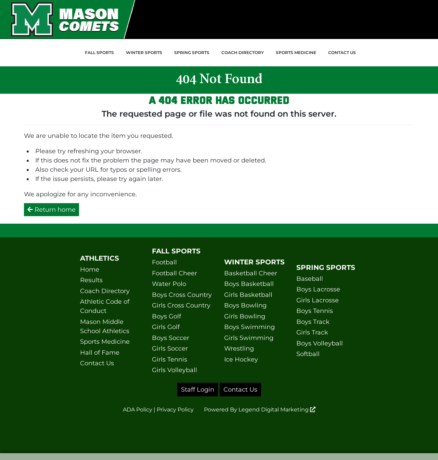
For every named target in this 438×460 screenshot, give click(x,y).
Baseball (309, 278)
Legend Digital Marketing (277, 409)
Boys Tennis (314, 311)
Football (164, 262)
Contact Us (342, 52)
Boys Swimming (249, 327)
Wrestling (239, 348)
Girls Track (312, 332)
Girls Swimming (248, 338)
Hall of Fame (99, 352)
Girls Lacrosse (317, 300)
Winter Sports (144, 52)
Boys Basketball (249, 284)
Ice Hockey (241, 359)
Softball (308, 354)
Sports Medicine (296, 52)
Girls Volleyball (174, 370)
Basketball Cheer (250, 273)
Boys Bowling (245, 305)
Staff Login (197, 389)
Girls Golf (166, 327)
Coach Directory (242, 52)
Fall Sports (99, 52)
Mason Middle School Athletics (104, 326)
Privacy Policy (175, 409)
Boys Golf (166, 316)
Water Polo (169, 284)
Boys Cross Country (182, 295)
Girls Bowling (244, 316)
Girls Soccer (170, 348)
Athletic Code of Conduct (104, 306)
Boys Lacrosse (318, 289)
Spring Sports (191, 52)
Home (89, 269)
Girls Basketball (248, 295)
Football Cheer (174, 273)
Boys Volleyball (319, 343)
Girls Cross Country (181, 305)
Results (91, 280)
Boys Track (313, 322)
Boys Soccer (170, 338)
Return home (51, 209)
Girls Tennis (169, 359)
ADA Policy (137, 409)
